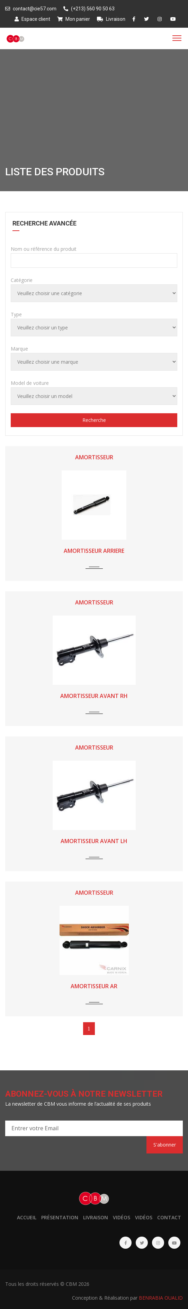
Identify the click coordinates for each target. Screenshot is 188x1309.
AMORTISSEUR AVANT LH (94, 841)
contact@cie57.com (30, 8)
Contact (169, 1217)
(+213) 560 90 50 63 (89, 8)
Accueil (26, 1217)
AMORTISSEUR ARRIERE (94, 551)
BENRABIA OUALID (161, 1297)
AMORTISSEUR (94, 457)
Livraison (111, 19)
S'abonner (164, 1144)
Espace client (32, 19)
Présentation (59, 1217)
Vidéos (121, 1217)
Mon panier (73, 19)
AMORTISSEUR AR (94, 986)
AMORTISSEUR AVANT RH (94, 696)
